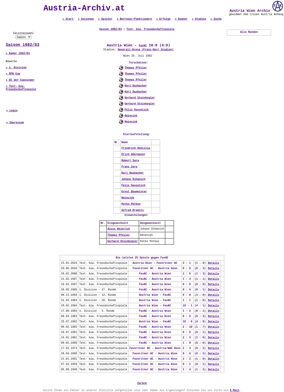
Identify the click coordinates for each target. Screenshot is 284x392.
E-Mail (234, 390)
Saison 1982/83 (22, 45)
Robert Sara (130, 160)
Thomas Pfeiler (135, 67)
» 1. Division (16, 67)
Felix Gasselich (136, 109)
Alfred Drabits (132, 210)
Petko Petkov (130, 204)
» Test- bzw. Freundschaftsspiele (21, 88)
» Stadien (199, 19)
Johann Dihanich (133, 179)
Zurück (142, 383)
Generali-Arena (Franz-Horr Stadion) (146, 49)
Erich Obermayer (133, 154)
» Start (67, 19)
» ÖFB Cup (13, 73)
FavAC (143, 45)
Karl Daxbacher (135, 85)
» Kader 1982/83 (18, 53)
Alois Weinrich (119, 228)
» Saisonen (86, 19)
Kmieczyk (130, 115)
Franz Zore (129, 166)
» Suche (215, 19)
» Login (11, 110)
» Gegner (181, 19)
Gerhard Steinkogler (139, 97)
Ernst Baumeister (134, 191)
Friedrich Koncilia (135, 148)
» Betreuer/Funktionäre (134, 19)
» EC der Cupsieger (20, 80)
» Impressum (15, 122)
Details (213, 263)
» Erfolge (163, 19)
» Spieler (105, 19)
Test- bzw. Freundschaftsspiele (150, 29)
